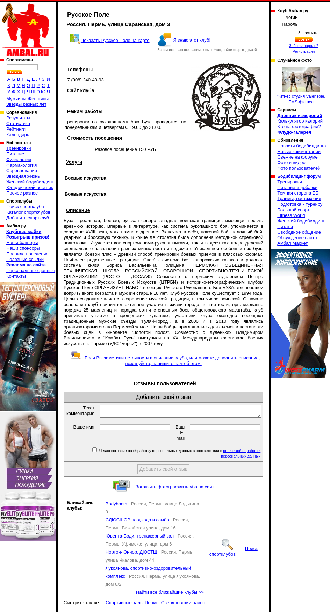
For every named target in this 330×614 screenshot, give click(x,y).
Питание (15, 153)
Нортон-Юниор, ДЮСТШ (131, 554)
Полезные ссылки (25, 259)
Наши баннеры (22, 242)
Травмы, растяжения (299, 198)
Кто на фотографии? (299, 126)
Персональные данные (30, 270)
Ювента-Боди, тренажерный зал (140, 538)
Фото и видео (291, 162)
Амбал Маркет (292, 243)
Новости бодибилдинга (301, 145)
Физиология (18, 159)
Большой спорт (293, 209)
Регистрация (304, 51)
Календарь (17, 134)
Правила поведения (27, 253)
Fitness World (291, 215)
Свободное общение (299, 232)
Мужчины (16, 98)
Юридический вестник (29, 187)
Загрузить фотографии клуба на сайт (175, 488)
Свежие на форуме (297, 157)
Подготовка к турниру (299, 204)
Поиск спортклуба (25, 206)
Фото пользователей (298, 168)
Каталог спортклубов (28, 212)
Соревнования (21, 170)
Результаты (18, 117)
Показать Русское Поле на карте (115, 40)
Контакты (16, 276)
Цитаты (285, 226)
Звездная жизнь (23, 176)
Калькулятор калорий (300, 121)
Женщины (38, 98)
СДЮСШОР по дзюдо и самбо (137, 522)
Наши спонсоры (23, 248)
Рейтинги (16, 129)
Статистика (18, 123)
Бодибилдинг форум (299, 176)
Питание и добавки (297, 187)
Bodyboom (116, 506)
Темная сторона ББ (297, 193)
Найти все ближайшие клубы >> (170, 594)
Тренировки (18, 148)
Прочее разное (22, 193)
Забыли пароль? (303, 46)
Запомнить (307, 33)
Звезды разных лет (26, 104)
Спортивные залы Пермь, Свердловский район (155, 604)
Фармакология (21, 165)
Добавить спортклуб (27, 217)
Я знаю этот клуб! (192, 40)
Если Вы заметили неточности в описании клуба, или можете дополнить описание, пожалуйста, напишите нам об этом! (165, 360)
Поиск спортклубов (233, 553)
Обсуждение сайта (297, 237)
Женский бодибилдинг (29, 181)
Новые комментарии (299, 151)
